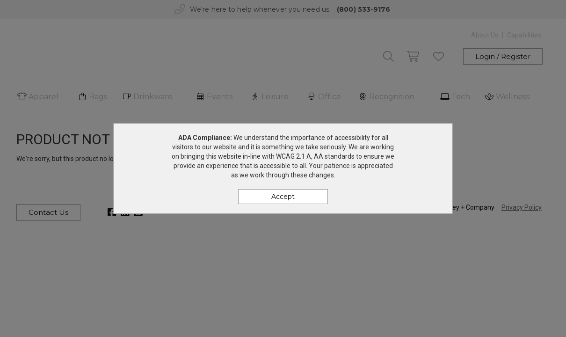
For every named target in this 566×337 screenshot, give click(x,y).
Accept (283, 196)
